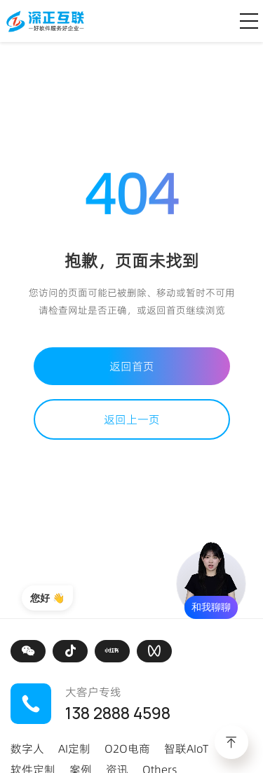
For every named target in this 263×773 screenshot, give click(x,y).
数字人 (27, 748)
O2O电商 (127, 748)
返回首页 (131, 366)
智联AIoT (186, 748)
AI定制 (74, 748)
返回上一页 (132, 419)
